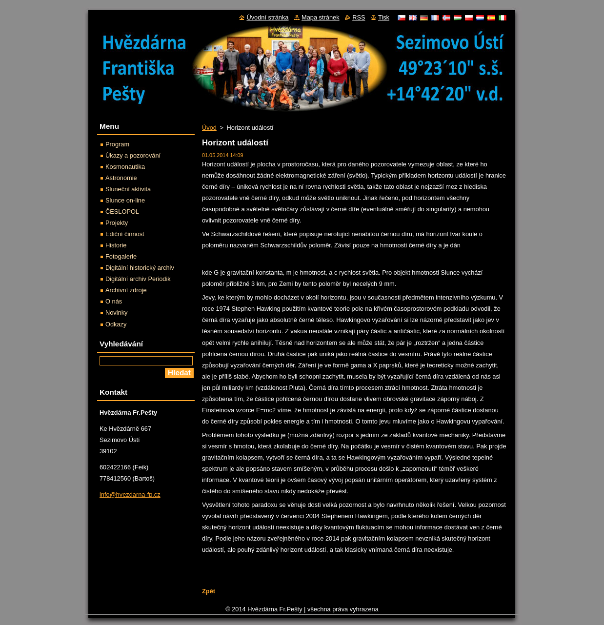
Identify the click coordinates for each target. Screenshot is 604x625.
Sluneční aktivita (128, 189)
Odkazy (115, 324)
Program (117, 144)
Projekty (116, 222)
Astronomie (121, 177)
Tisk (383, 17)
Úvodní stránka (267, 17)
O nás (113, 301)
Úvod (209, 127)
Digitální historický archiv (139, 267)
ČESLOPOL (122, 211)
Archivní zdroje (126, 290)
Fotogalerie (121, 256)
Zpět (208, 591)
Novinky (116, 312)
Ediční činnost (124, 234)
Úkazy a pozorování (133, 155)
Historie (115, 245)
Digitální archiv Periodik (138, 278)
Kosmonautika (125, 166)
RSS (358, 17)
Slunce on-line (125, 200)
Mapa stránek (321, 17)
